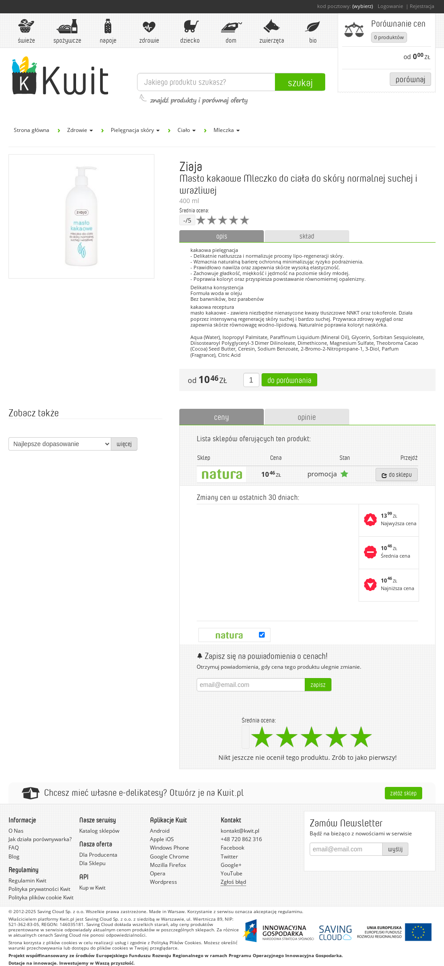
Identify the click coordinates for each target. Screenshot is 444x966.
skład (306, 236)
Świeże (26, 31)
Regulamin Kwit (27, 880)
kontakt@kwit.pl (240, 830)
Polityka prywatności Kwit (39, 889)
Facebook (232, 847)
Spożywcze (67, 31)
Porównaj (410, 78)
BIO (313, 31)
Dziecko (190, 31)
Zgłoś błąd (233, 882)
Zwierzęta (271, 31)
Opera (157, 873)
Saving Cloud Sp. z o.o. (61, 911)
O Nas (16, 830)
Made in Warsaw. (167, 911)
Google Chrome (169, 856)
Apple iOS (162, 839)
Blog (14, 856)
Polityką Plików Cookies (176, 942)
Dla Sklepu (92, 863)
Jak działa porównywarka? (40, 839)
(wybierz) (362, 6)
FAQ (13, 847)
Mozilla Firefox (168, 865)
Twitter (229, 856)
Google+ (231, 865)
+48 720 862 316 (241, 839)
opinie (307, 416)
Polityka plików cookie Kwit (40, 897)
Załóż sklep (403, 793)
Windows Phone (169, 847)
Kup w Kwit (92, 887)
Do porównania (289, 380)
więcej (124, 443)
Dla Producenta (98, 854)
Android (160, 830)
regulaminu (290, 911)
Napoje (108, 31)
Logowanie (390, 6)
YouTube (231, 873)
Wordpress (163, 882)
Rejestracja (422, 6)
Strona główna (31, 130)
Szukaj (300, 82)
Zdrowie (149, 31)
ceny (221, 416)
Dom (231, 31)
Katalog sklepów (99, 830)
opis (221, 236)
